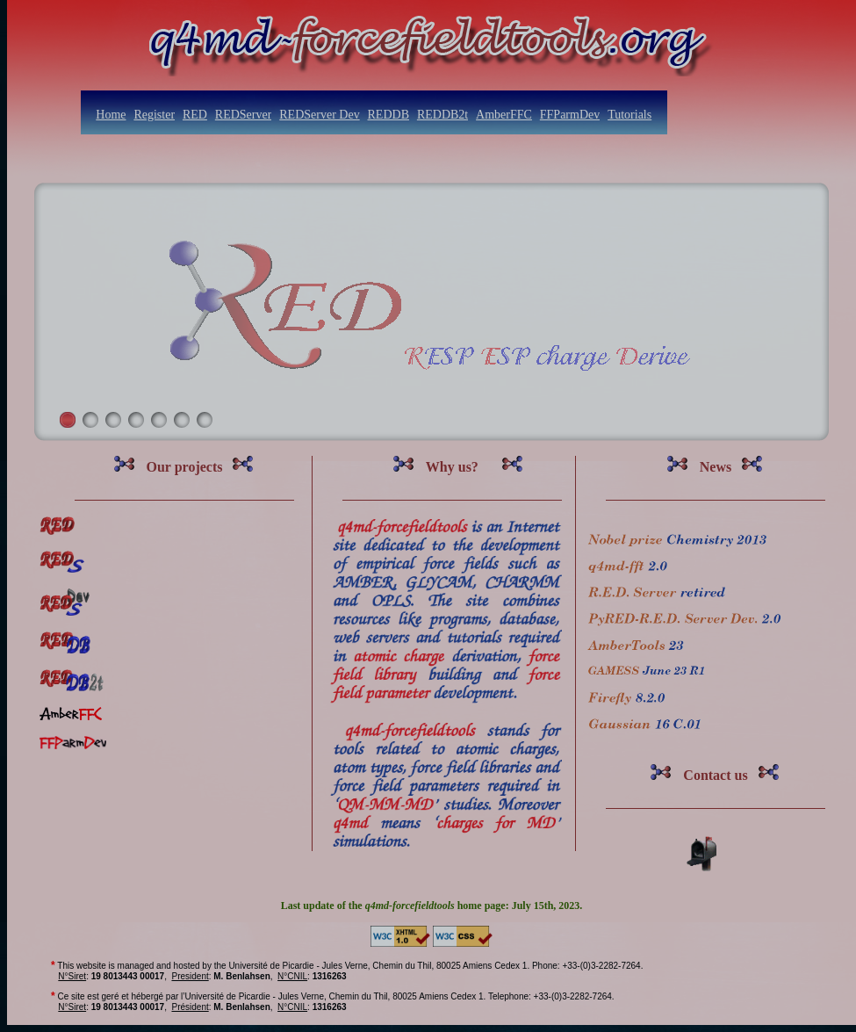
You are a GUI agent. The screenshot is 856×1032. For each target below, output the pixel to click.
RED (195, 114)
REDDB (388, 114)
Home (111, 114)
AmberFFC (504, 114)
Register (154, 114)
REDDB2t (442, 114)
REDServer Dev (319, 114)
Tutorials (629, 114)
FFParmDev (570, 114)
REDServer (243, 114)
